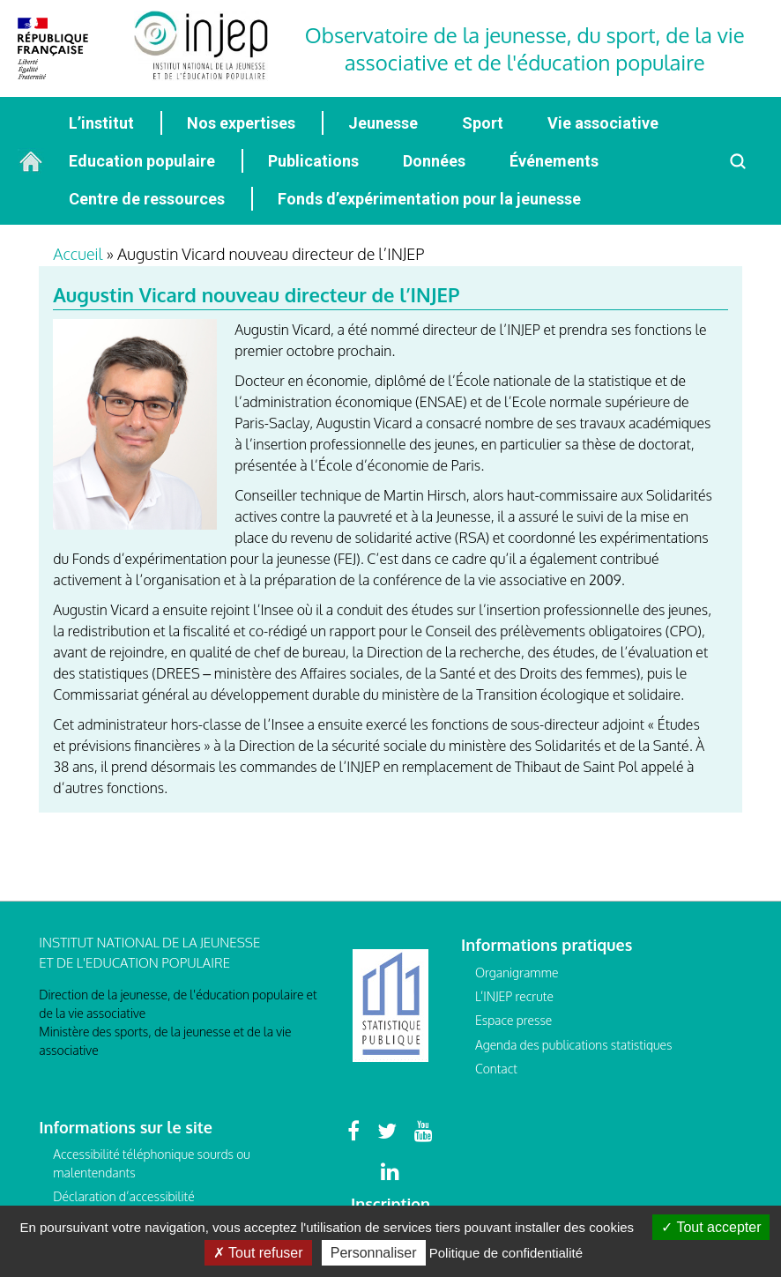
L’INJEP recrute (514, 996)
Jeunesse (383, 123)
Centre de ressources (147, 198)
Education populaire (142, 161)
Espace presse (513, 1020)
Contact (496, 1068)
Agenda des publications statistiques (574, 1044)
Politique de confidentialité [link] (506, 1252)
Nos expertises (241, 123)
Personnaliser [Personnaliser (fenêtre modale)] (374, 1252)
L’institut (101, 123)
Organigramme (517, 972)
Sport (482, 123)
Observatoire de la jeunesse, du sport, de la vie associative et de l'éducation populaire (525, 48)
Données (434, 161)
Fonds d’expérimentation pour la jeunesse (429, 198)
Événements (554, 161)
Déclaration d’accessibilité (123, 1196)
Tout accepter (711, 1227)
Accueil (77, 254)
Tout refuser (258, 1252)
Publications (313, 161)
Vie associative (602, 123)
